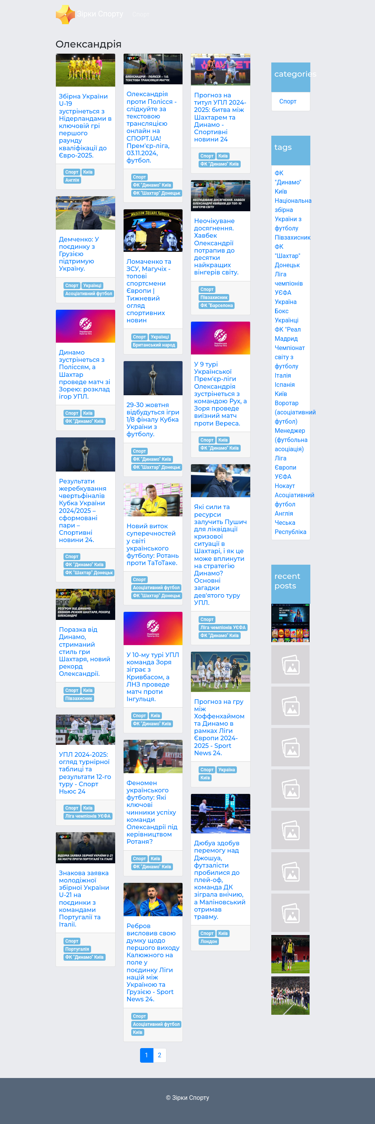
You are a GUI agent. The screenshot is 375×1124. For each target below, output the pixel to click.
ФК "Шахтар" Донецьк (287, 256)
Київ (281, 394)
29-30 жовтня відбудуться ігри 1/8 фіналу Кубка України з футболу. (153, 419)
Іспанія (285, 384)
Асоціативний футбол (88, 293)
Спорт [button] (141, 14)
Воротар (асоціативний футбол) (295, 412)
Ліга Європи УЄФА (286, 467)
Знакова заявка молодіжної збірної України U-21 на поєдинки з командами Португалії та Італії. (84, 898)
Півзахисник (293, 237)
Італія (283, 375)
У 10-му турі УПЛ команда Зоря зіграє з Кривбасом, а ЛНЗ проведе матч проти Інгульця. (153, 677)
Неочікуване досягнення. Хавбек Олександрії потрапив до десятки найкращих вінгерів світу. (216, 246)
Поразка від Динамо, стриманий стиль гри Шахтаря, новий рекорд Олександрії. (84, 651)
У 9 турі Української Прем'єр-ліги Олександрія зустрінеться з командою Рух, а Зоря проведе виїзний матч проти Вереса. (220, 394)
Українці (286, 320)
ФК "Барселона (217, 305)
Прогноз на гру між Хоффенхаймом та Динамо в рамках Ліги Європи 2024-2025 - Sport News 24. (219, 727)
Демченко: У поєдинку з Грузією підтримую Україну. (79, 254)
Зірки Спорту (89, 14)
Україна (286, 302)
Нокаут (285, 486)
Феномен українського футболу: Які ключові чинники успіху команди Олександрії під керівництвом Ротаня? (152, 812)
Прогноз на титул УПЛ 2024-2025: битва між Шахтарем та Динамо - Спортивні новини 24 (220, 117)
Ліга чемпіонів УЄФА (289, 283)
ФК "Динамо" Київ (288, 182)
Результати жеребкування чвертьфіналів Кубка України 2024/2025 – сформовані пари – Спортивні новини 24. (82, 511)
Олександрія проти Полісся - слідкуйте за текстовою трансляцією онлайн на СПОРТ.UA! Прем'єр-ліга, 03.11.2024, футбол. (152, 127)
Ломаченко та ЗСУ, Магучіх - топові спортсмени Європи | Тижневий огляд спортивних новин (149, 291)
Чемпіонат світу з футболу (290, 357)
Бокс (282, 311)
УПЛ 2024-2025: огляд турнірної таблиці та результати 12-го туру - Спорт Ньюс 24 (85, 773)
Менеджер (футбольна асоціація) (291, 440)
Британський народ (154, 345)
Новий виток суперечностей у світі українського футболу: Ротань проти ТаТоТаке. (153, 545)
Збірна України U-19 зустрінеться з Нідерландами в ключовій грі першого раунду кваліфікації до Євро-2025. (85, 126)
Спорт (288, 101)
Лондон (209, 941)
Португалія (77, 949)
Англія (284, 513)
